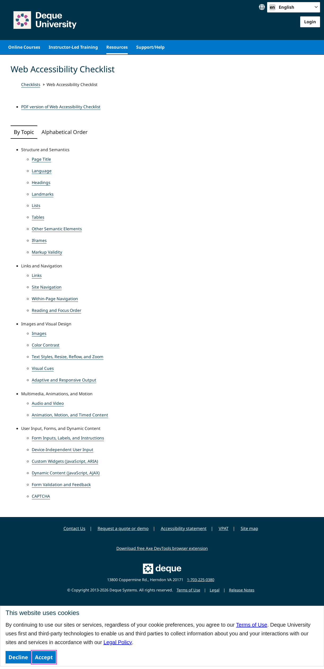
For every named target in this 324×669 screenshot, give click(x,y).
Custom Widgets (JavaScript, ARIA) (65, 461)
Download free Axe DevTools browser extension (162, 548)
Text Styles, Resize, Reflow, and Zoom (67, 357)
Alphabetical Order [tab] (65, 132)
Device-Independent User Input (62, 449)
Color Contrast (46, 345)
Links (37, 275)
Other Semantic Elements (57, 229)
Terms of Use (251, 625)
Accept (44, 657)
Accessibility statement (184, 528)
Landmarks (42, 194)
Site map (249, 528)
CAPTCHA (41, 496)
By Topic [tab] (24, 132)
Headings (41, 182)
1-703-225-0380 (200, 579)
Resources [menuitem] (117, 47)
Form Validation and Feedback (61, 484)
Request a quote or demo (123, 528)
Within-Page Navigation (55, 299)
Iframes (39, 240)
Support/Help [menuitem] (150, 47)
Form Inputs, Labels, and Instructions (68, 438)
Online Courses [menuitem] (24, 47)
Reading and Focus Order (56, 310)
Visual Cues (43, 368)
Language (42, 171)
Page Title (41, 159)
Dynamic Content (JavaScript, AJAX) (66, 473)
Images (39, 333)
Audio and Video (48, 403)
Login (310, 22)
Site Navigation (47, 287)
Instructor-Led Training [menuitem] (73, 47)
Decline (18, 657)
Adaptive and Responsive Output (64, 380)
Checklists (30, 84)
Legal (215, 589)
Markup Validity (47, 252)
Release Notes (241, 589)
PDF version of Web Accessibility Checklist (61, 107)
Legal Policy (117, 642)
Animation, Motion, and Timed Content (70, 415)
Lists (36, 205)
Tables (38, 217)
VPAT (224, 528)
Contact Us (74, 528)
